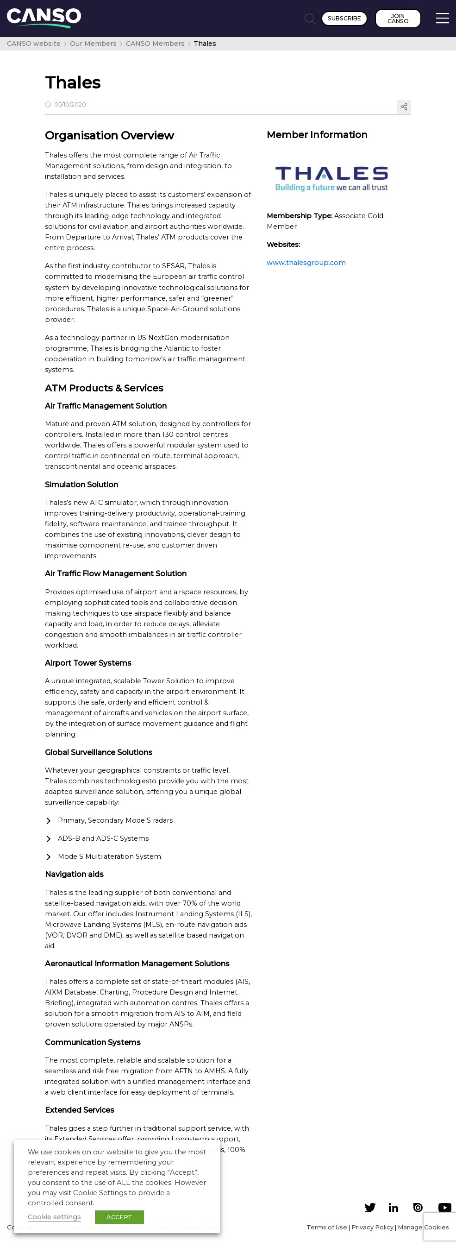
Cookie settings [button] (54, 1217)
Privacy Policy (372, 1227)
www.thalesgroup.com (306, 262)
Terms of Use (326, 1227)
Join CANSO (398, 19)
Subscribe (344, 18)
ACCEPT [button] (119, 1217)
